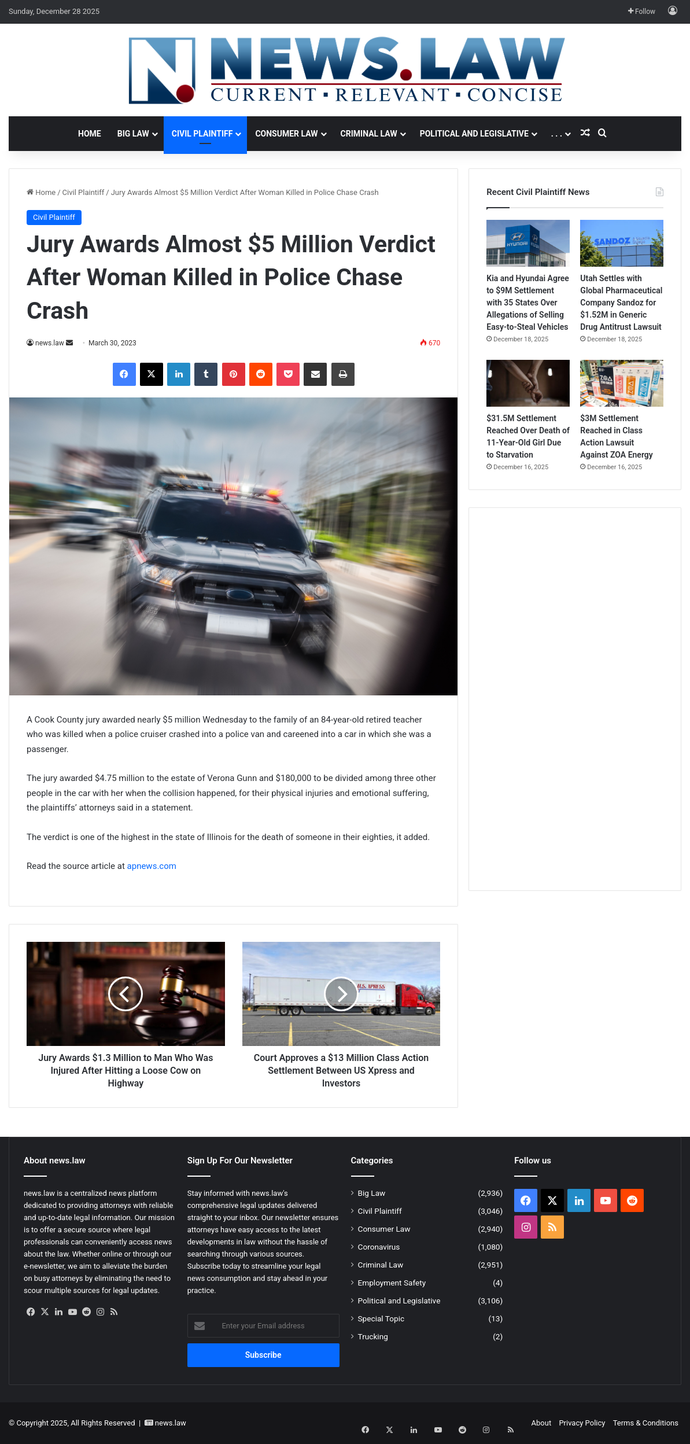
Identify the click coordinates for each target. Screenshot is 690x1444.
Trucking (373, 1336)
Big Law (133, 133)
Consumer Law (286, 133)
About (542, 1423)
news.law (49, 343)
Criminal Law (369, 133)
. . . (556, 133)
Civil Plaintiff (202, 133)
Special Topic (381, 1318)
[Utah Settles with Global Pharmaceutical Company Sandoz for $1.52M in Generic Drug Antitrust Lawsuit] (621, 243)
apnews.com (151, 866)
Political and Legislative (474, 133)
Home (89, 133)
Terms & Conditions (645, 1423)
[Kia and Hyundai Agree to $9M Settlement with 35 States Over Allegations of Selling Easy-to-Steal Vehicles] (528, 243)
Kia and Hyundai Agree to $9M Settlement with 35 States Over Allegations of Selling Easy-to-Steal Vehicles (527, 302)
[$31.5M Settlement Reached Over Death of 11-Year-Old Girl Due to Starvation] (528, 383)
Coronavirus (379, 1246)
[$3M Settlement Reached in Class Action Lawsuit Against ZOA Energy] (621, 383)
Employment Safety (392, 1282)
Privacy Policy (582, 1423)
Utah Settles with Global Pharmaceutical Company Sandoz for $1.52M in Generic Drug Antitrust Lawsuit (621, 302)
